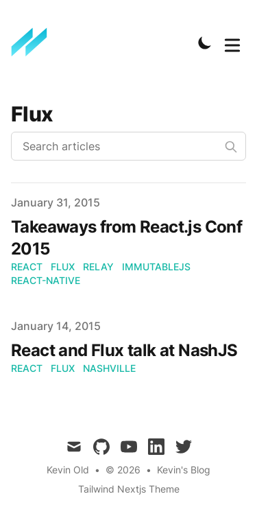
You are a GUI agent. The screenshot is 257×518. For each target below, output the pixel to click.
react (26, 266)
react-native (45, 280)
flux (63, 266)
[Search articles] (128, 146)
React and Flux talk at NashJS (124, 350)
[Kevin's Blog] (33, 42)
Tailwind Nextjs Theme (129, 489)
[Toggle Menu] (232, 43)
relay (98, 266)
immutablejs (156, 266)
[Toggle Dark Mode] (205, 43)
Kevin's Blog (183, 469)
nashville (109, 368)
